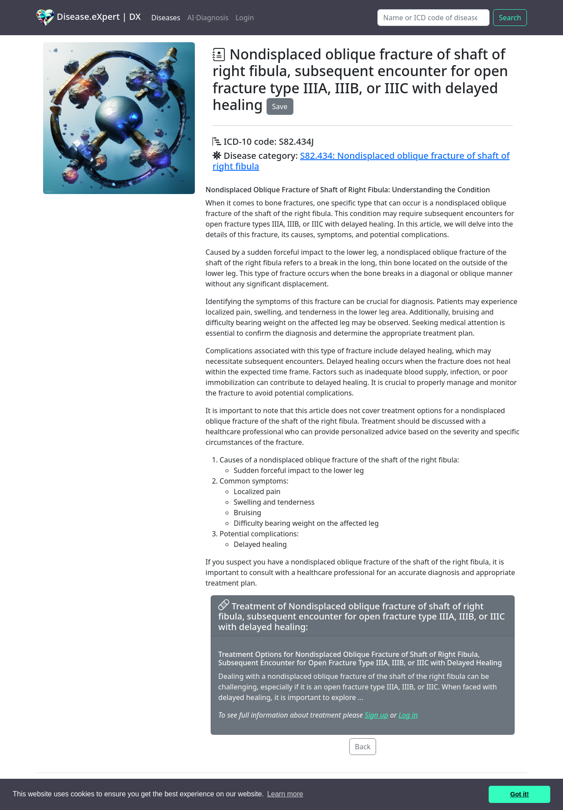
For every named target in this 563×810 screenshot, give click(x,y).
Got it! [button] (519, 794)
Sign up (376, 715)
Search (510, 17)
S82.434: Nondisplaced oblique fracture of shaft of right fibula (360, 161)
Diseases (165, 17)
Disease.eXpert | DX (88, 17)
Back (363, 746)
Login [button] (244, 17)
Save (280, 106)
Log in (407, 715)
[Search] (433, 17)
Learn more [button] (285, 794)
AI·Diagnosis (208, 17)
